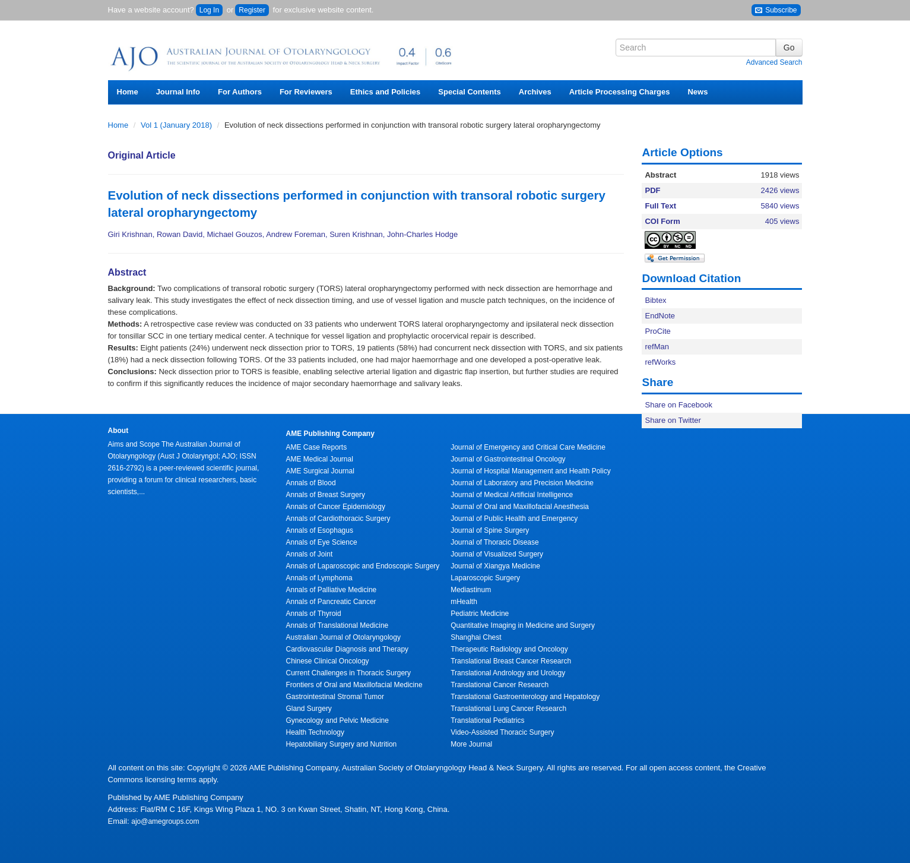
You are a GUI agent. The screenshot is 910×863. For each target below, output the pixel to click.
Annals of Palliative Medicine (331, 590)
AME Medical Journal (319, 459)
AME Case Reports (316, 447)
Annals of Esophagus (319, 530)
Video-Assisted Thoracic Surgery (502, 732)
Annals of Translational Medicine (337, 625)
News (697, 91)
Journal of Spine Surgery (490, 530)
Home (127, 91)
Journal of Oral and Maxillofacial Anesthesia (520, 506)
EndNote (660, 315)
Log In (209, 10)
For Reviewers (306, 91)
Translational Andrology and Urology (508, 673)
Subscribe (776, 10)
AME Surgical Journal (320, 471)
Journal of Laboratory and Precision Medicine (522, 483)
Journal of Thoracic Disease (495, 542)
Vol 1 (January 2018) (177, 125)
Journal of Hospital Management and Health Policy (530, 471)
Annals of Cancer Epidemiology (335, 506)
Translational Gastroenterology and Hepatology (525, 697)
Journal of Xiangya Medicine (495, 566)
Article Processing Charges (619, 91)
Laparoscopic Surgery (485, 578)
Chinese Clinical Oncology (327, 661)
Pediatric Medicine (480, 613)
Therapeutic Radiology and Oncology (509, 649)
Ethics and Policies (385, 91)
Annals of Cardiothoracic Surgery (338, 518)
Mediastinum (471, 590)
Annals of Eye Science (321, 542)
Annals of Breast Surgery (325, 495)
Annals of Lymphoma (319, 578)
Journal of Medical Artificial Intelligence (512, 495)
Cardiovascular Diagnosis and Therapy (347, 649)
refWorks (660, 362)
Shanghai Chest (476, 637)
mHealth (464, 602)
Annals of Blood (311, 483)
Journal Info (178, 91)
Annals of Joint (309, 554)
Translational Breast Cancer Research (511, 661)
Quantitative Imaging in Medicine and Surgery (523, 625)
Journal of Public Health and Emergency (514, 518)
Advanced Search (774, 62)
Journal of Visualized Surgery (497, 554)
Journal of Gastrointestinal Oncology (508, 459)
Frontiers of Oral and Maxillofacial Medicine (354, 685)
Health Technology (315, 732)
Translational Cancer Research (499, 685)
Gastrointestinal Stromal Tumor (335, 697)
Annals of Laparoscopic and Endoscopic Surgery (363, 566)
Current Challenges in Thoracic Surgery (348, 673)
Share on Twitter (672, 420)
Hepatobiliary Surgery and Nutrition (341, 744)
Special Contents (469, 91)
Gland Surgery (309, 708)
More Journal (471, 744)
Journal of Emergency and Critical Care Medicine (528, 447)
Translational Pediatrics (487, 720)
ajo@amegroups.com (165, 821)
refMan (656, 346)
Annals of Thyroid (313, 613)
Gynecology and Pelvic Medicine (337, 720)
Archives (535, 91)
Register (252, 10)
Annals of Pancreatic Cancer (331, 602)
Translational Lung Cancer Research (508, 708)
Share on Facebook (678, 404)
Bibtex (655, 300)
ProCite (657, 331)
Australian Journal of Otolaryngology (343, 637)
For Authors (240, 91)
